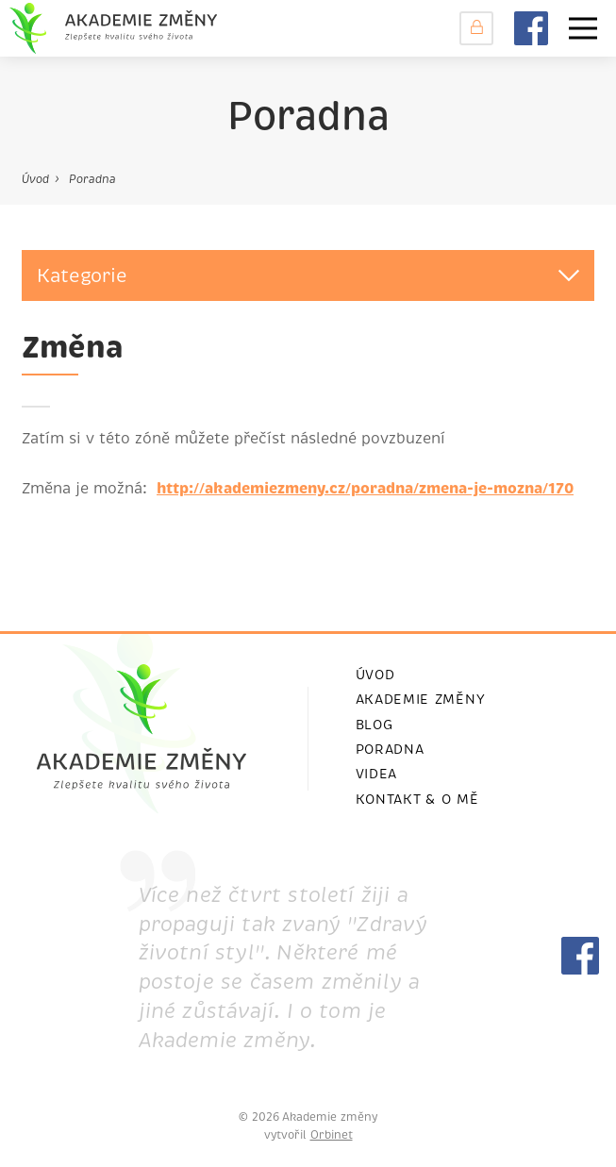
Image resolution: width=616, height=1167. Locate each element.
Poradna (92, 179)
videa (377, 773)
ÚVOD (375, 674)
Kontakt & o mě (417, 799)
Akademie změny (421, 699)
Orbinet (331, 1134)
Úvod (35, 179)
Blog (374, 724)
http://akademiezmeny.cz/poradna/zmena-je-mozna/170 (365, 488)
